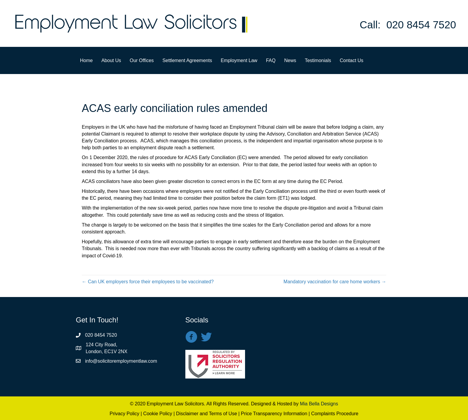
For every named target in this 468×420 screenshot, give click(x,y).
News (290, 60)
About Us (111, 60)
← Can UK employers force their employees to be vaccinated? (148, 281)
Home (86, 60)
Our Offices (142, 60)
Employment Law (239, 60)
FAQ (270, 60)
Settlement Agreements (187, 60)
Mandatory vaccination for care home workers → (335, 281)
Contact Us (351, 60)
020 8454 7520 (421, 24)
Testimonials (318, 60)
